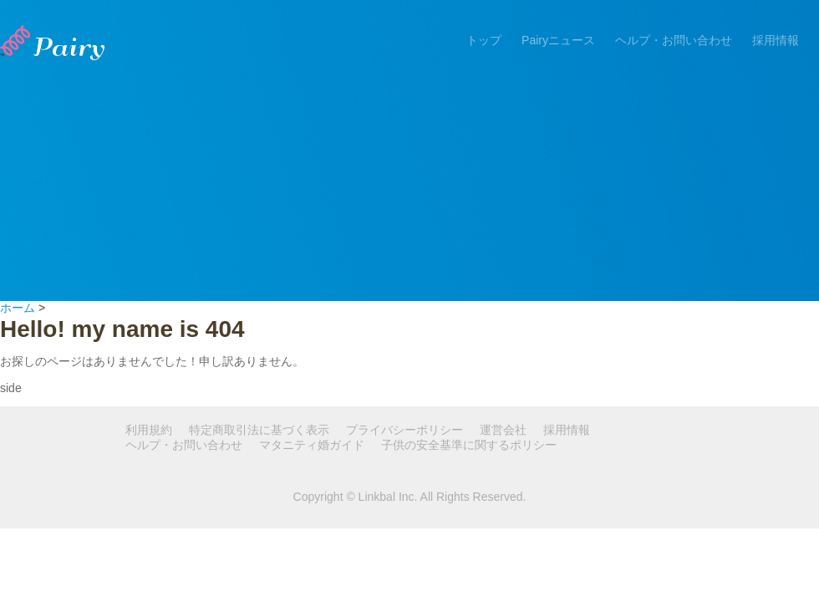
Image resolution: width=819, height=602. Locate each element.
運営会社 (503, 429)
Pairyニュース (558, 40)
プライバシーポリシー (404, 429)
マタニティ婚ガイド (311, 445)
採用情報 (775, 40)
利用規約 (148, 429)
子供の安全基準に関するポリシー (469, 445)
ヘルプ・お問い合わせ (673, 40)
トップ (483, 40)
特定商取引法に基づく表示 (259, 429)
